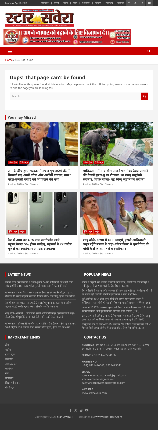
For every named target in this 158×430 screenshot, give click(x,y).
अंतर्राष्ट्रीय (13, 162)
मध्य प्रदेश (86, 3)
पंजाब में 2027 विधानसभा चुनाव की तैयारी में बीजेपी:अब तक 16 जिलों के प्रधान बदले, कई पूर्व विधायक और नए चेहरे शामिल (116, 309)
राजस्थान (109, 3)
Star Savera (31, 184)
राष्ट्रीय (22, 231)
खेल (7, 373)
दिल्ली (56, 3)
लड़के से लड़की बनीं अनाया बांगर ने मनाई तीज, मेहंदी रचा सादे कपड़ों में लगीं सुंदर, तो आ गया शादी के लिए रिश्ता (115, 283)
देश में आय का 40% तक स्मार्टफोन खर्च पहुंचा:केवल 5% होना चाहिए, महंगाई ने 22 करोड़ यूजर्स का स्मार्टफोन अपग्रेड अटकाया (40, 244)
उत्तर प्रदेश (45, 3)
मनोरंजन (9, 378)
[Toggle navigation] (10, 51)
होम (7, 345)
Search (144, 96)
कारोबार (9, 368)
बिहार (75, 3)
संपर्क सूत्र (10, 387)
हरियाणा (120, 3)
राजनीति (9, 359)
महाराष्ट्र (98, 3)
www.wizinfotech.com (108, 416)
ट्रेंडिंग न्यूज (24, 162)
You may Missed (22, 117)
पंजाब (65, 3)
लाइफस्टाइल (11, 363)
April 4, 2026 (15, 184)
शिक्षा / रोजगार (12, 382)
